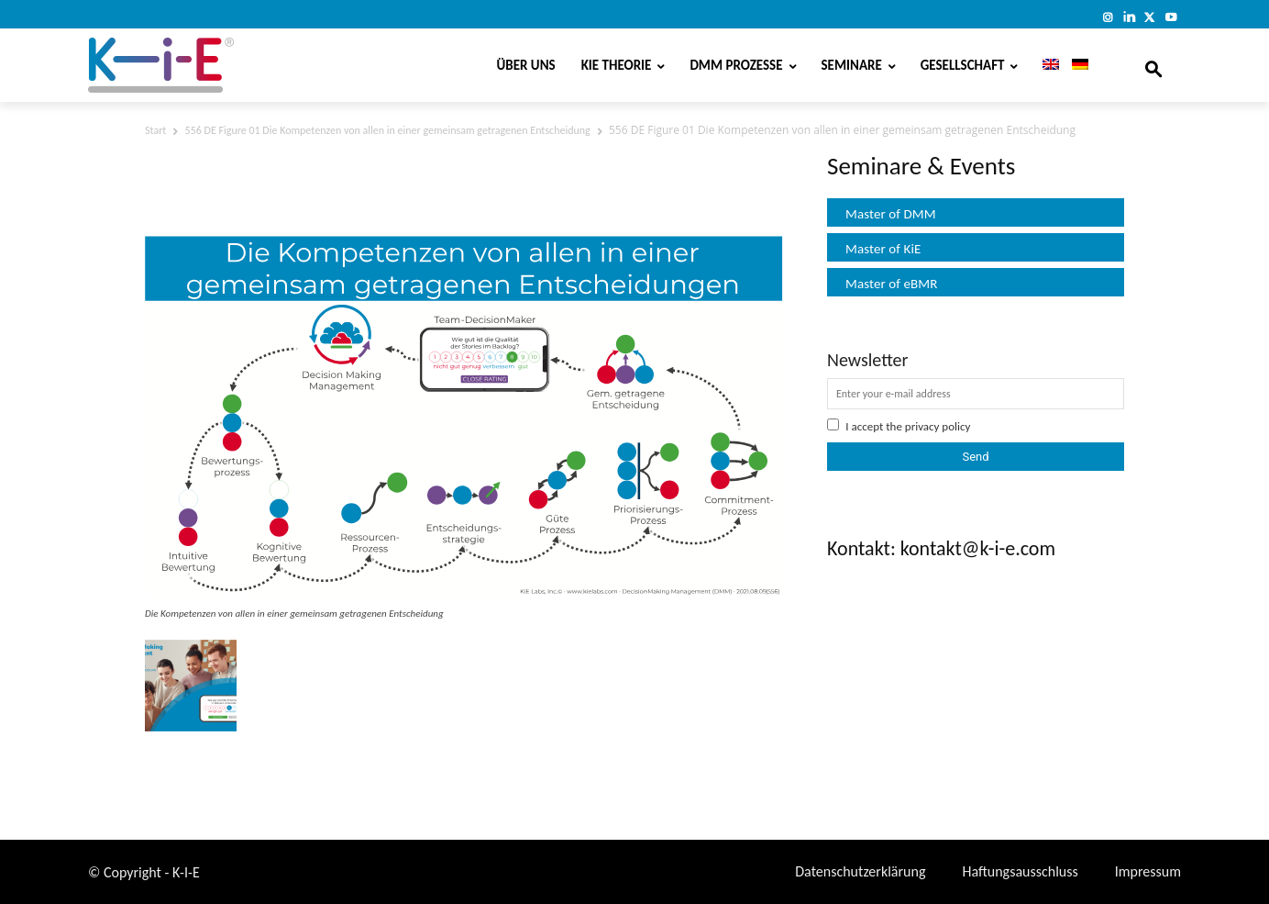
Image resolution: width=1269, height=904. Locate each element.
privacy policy (938, 426)
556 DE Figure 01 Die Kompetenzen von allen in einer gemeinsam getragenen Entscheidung (387, 130)
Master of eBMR (891, 283)
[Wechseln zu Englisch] (1044, 65)
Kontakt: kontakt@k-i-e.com (941, 548)
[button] (1153, 65)
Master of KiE (883, 248)
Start (155, 130)
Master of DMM (890, 214)
